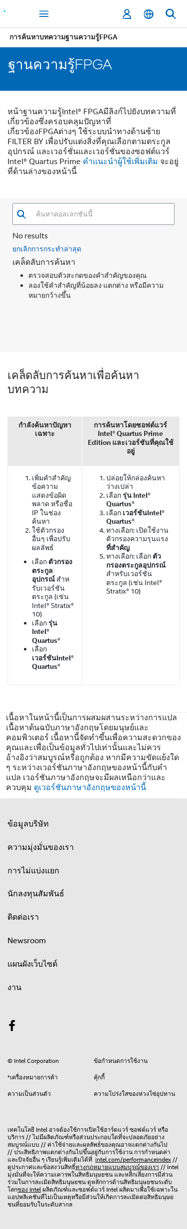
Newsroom (26, 941)
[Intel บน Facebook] (11, 1027)
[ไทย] (148, 14)
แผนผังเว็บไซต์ (32, 964)
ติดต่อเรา (23, 917)
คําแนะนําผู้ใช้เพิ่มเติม (120, 162)
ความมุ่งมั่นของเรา (40, 847)
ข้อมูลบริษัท (28, 824)
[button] (21, 214)
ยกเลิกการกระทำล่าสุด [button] (46, 248)
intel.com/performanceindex (133, 1159)
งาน (14, 988)
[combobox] (100, 214)
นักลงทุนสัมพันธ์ (35, 894)
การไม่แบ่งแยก (33, 871)
